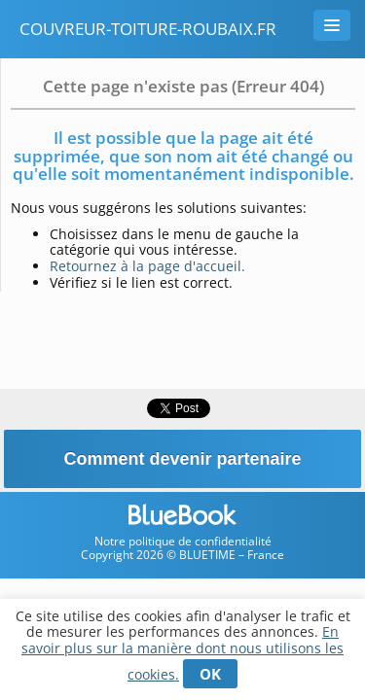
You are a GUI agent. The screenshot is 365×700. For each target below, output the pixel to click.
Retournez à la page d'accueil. (147, 266)
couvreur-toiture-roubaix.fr (147, 29)
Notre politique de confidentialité (183, 541)
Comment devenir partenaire (182, 459)
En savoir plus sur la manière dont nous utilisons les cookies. (182, 652)
